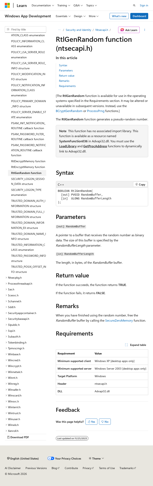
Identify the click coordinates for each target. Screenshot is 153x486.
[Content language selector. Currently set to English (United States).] (23, 458)
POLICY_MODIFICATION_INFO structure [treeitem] (28, 76)
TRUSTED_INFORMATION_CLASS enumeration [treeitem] (28, 247)
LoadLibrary (67, 146)
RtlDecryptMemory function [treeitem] (28, 161)
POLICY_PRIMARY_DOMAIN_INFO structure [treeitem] (28, 103)
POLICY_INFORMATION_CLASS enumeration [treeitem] (28, 43)
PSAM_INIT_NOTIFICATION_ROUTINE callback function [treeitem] (28, 125)
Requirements (67, 86)
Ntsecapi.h (101, 30)
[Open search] (134, 5)
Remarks (64, 81)
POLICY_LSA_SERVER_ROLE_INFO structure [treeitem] (28, 65)
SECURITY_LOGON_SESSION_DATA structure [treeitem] (28, 181)
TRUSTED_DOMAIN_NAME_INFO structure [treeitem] (28, 236)
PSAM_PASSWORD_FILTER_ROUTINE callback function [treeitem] (28, 136)
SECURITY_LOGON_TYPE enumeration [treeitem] (26, 192)
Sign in (144, 5)
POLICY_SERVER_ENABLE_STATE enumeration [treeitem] (28, 114)
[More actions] (144, 30)
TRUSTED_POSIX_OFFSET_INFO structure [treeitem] (28, 269)
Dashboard (139, 16)
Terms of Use (107, 468)
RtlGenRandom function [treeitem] (26, 173)
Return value (66, 75)
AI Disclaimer (13, 468)
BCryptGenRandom (69, 111)
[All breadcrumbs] (59, 30)
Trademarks (126, 468)
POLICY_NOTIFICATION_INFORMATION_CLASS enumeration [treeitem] (28, 90)
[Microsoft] (7, 5)
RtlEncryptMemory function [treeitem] (28, 167)
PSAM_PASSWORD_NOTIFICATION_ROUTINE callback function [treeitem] (28, 150)
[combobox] (25, 29)
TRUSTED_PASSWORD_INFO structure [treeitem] (28, 258)
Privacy (87, 468)
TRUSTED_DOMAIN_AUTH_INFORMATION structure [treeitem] (28, 203)
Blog (54, 468)
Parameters (66, 70)
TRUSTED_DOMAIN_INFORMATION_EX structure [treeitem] (27, 225)
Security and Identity (78, 30)
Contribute (71, 468)
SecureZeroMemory (119, 320)
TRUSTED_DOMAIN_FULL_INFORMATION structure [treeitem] (27, 214)
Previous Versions (36, 468)
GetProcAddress (95, 146)
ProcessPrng (95, 111)
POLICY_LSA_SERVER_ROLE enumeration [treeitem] (28, 54)
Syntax (63, 65)
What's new (119, 16)
